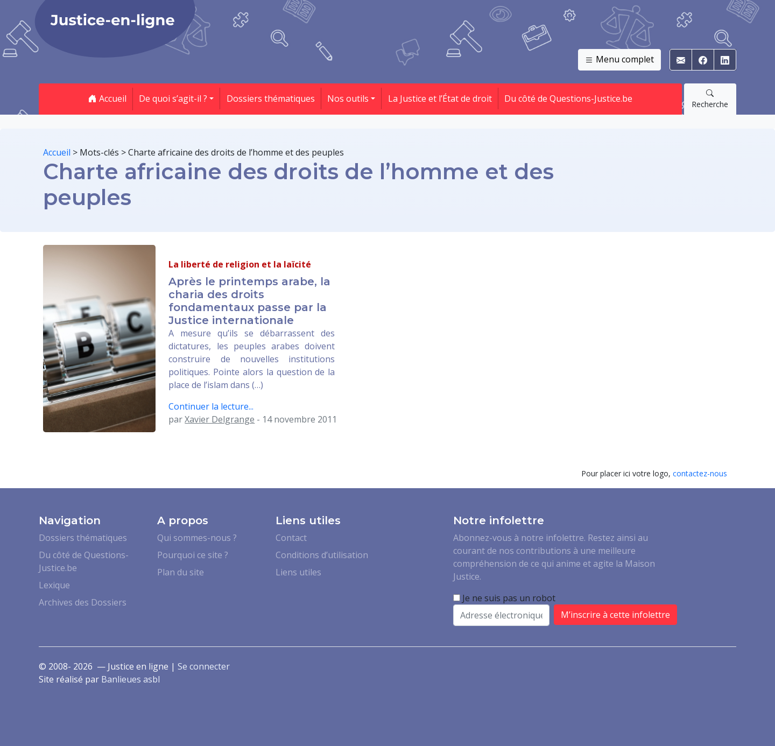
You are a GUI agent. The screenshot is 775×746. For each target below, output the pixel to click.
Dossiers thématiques (271, 98)
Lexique (54, 585)
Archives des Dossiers (82, 602)
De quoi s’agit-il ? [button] (173, 98)
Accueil (107, 98)
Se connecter (204, 666)
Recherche (710, 98)
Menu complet (619, 59)
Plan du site (180, 572)
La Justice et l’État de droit (440, 98)
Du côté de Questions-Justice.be (568, 98)
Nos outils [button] (348, 98)
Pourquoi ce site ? (192, 555)
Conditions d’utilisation (322, 555)
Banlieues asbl (130, 679)
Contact (291, 538)
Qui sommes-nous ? (197, 538)
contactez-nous (700, 473)
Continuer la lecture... (210, 406)
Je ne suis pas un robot (504, 598)
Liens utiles (298, 572)
